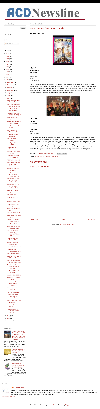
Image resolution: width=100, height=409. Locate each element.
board (40, 156)
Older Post (91, 219)
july (43, 156)
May (8, 315)
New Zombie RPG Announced (12, 198)
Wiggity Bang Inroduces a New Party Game (14, 122)
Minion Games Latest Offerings (13, 152)
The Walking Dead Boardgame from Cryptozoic (13, 266)
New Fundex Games (13, 253)
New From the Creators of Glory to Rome (14, 257)
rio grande (55, 156)
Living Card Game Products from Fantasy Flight (12, 296)
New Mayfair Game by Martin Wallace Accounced (13, 283)
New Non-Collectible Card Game (13, 169)
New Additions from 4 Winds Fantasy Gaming (13, 164)
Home (63, 219)
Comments (9, 43)
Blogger (67, 405)
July (8, 95)
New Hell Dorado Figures (12, 305)
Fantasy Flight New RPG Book (12, 271)
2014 (7, 72)
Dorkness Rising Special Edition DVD (14, 250)
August (9, 93)
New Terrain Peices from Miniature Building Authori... (13, 174)
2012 (7, 77)
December (10, 82)
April (8, 318)
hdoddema (54, 405)
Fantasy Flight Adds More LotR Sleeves (13, 239)
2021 (7, 53)
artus (36, 156)
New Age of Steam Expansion (12, 143)
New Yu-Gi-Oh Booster (14, 247)
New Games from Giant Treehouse (14, 301)
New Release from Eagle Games (12, 243)
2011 (7, 80)
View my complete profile (9, 397)
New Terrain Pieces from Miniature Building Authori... (13, 180)
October (10, 87)
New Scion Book (12, 224)
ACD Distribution (18, 387)
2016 (7, 67)
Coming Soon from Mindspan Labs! (12, 131)
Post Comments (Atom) (67, 224)
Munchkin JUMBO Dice (14, 275)
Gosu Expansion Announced (12, 288)
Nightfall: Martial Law (13, 292)
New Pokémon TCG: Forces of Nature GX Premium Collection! (18, 365)
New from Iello (11, 194)
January (10, 321)
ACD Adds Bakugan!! (13, 160)
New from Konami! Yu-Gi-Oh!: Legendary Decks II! (19, 350)
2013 (7, 74)
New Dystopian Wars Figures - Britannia (13, 105)
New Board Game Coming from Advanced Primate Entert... (13, 233)
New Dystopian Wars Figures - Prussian (13, 101)
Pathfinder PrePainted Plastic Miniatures (13, 156)
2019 (7, 59)
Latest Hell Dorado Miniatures (12, 135)
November (10, 85)
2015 (7, 69)
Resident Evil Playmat (13, 201)
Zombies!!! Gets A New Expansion (14, 278)
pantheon (48, 156)
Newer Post (34, 219)
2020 (7, 56)
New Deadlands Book (13, 213)
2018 (7, 61)
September (10, 90)
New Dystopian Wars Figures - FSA (13, 109)
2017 (7, 64)
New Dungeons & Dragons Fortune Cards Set (13, 310)
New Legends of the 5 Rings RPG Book (13, 227)
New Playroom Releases (11, 139)
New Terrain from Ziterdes (12, 148)
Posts (7, 40)
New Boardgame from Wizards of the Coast (14, 261)
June (9, 98)
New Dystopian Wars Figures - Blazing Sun (14, 114)
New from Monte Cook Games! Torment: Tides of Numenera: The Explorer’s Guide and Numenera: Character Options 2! (19, 335)
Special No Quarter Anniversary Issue (13, 220)
